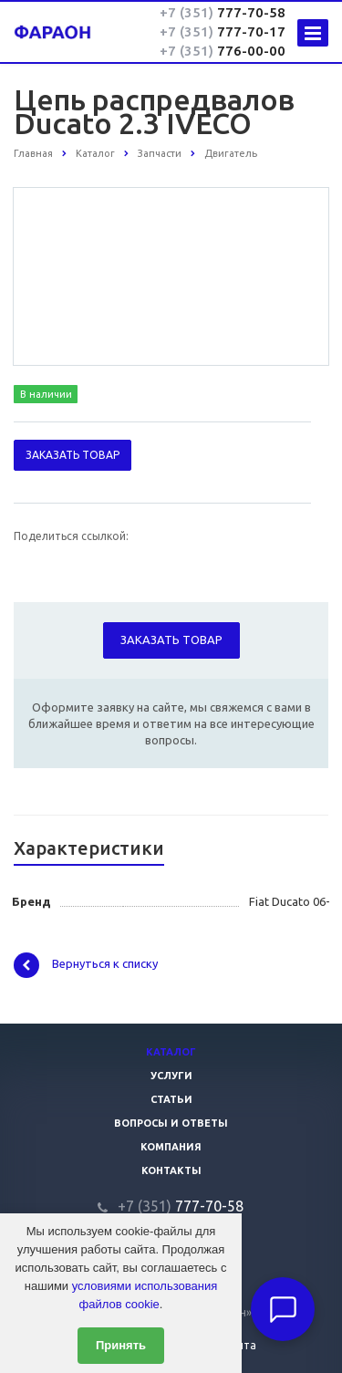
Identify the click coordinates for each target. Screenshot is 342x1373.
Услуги (171, 1075)
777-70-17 (222, 31)
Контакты (171, 1170)
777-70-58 (222, 12)
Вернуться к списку (86, 965)
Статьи (171, 1099)
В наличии (46, 394)
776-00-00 (222, 50)
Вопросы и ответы (171, 1123)
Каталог (171, 1051)
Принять (121, 1345)
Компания (171, 1146)
